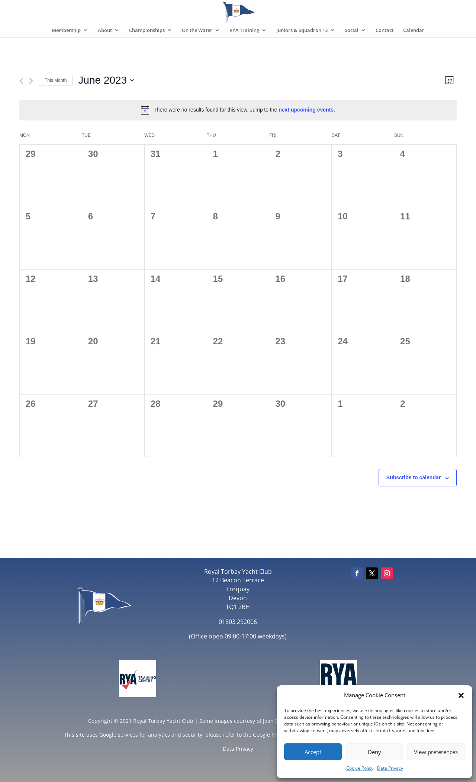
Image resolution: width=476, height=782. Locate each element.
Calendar (413, 30)
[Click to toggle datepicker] (106, 80)
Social (351, 30)
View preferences (436, 752)
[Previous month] (21, 80)
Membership (66, 30)
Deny (374, 752)
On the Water (197, 30)
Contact (384, 30)
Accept (313, 752)
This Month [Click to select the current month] (56, 80)
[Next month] (31, 80)
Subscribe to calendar (413, 477)
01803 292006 (238, 622)
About (105, 30)
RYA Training (244, 30)
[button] (461, 695)
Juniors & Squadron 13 (302, 30)
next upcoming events (306, 110)
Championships (147, 30)
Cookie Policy (359, 768)
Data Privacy (390, 768)
